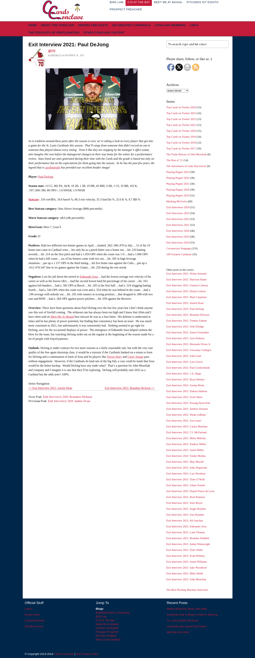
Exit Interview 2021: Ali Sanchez (184, 520)
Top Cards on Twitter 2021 (181, 124)
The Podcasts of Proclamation (54, 32)
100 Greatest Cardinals (131, 25)
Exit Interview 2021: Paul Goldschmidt (188, 367)
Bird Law (101, 616)
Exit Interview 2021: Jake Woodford (186, 567)
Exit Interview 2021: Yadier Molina (186, 455)
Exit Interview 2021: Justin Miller (185, 450)
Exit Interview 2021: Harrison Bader (186, 279)
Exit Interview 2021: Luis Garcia (184, 361)
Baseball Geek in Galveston (113, 612)
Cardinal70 (56, 55)
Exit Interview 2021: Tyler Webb (184, 549)
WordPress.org (34, 626)
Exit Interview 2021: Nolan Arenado (186, 273)
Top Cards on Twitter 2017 (181, 148)
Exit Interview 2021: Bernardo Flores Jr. (188, 344)
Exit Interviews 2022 (178, 219)
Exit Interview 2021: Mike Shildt (184, 573)
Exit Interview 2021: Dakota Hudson (186, 391)
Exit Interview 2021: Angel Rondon (186, 508)
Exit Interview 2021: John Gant (183, 355)
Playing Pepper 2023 (177, 172)
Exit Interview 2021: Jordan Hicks (185, 385)
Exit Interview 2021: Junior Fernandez (187, 332)
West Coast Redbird (108, 639)
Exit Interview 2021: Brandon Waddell (187, 538)
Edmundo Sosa (89, 276)
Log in (28, 608)
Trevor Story (114, 356)
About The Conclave (57, 25)
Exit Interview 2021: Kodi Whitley (185, 555)
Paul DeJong (45, 176)
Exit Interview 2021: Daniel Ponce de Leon (190, 491)
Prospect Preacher (126, 9)
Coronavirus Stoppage (178, 248)
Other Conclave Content (104, 32)
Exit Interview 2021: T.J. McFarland (186, 432)
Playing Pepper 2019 (177, 195)
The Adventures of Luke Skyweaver (186, 166)
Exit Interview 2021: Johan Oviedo (185, 485)
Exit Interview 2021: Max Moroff (185, 461)
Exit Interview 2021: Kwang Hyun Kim (188, 402)
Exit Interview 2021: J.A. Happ (183, 373)
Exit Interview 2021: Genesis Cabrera (187, 285)
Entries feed (32, 614)
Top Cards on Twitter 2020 (181, 130)
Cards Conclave (64, 653)
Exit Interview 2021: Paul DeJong (185, 308)
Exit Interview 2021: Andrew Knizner (187, 408)
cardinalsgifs (52, 167)
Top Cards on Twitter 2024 (181, 107)
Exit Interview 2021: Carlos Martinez (187, 426)
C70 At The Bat (105, 620)
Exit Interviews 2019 (178, 236)
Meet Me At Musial (62, 316)
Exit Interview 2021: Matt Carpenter (186, 297)
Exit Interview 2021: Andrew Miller (186, 444)
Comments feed (34, 620)
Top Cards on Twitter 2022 (181, 119)
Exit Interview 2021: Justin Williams (186, 561)
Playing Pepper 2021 (177, 183)
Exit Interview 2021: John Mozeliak (186, 579)
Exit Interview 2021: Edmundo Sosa (186, 526)
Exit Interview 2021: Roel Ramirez (185, 497)
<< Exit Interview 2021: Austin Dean (50, 388)
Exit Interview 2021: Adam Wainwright (188, 544)
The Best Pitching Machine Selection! (187, 589)
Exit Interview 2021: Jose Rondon (185, 514)
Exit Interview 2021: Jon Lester (183, 420)
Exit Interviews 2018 (178, 242)
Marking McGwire (176, 201)
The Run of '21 (174, 160)
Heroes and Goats (93, 25)
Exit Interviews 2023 (178, 213)
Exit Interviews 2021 (178, 224)
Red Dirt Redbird (106, 635)
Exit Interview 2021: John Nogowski (186, 467)
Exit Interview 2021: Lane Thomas (185, 532)
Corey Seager (136, 356)
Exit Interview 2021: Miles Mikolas (186, 438)
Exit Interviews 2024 (178, 207)
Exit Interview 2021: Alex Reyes (184, 502)
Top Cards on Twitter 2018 (181, 142)
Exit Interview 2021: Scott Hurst (184, 397)
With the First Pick (178, 632)
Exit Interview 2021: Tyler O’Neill (185, 479)
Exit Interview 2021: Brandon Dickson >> (130, 388)
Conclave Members (170, 25)
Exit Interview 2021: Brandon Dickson (67, 397)
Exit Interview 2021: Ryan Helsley (185, 379)
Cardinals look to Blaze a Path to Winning (192, 614)
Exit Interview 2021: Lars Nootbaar (186, 473)
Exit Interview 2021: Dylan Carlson (186, 291)
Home (32, 25)
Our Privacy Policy (87, 653)
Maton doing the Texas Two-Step (187, 608)
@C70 (51, 51)
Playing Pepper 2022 (177, 177)
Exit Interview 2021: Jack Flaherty (185, 338)
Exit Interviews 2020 (178, 230)
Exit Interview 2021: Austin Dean (69, 401)
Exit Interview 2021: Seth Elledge (185, 326)
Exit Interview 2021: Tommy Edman (186, 320)
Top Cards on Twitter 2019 (181, 136)
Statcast (33, 199)
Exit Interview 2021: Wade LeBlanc (186, 414)
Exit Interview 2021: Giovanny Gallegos (188, 350)
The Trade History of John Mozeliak (186, 154)
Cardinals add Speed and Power (186, 626)
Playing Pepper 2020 (177, 189)
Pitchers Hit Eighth (107, 628)
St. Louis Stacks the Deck (182, 620)
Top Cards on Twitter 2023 (181, 113)
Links (194, 25)
